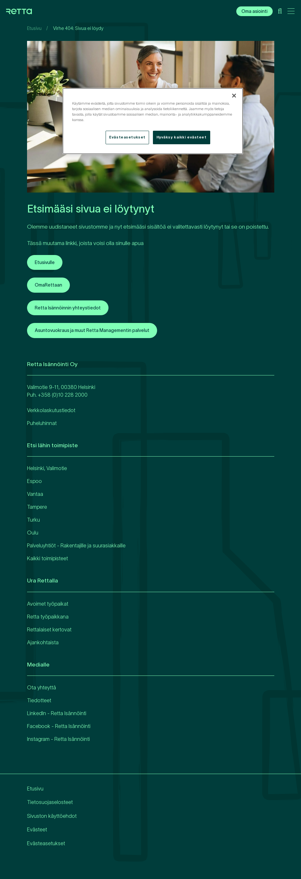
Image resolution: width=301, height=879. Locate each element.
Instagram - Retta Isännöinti (58, 739)
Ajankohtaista (43, 642)
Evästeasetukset (46, 843)
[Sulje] (234, 96)
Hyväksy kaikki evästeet (181, 137)
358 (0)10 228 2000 (64, 395)
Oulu (32, 532)
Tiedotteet (39, 700)
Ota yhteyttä (41, 687)
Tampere (37, 507)
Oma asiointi (254, 11)
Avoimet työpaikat (47, 604)
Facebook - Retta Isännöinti (58, 726)
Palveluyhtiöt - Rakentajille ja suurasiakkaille (76, 545)
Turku (33, 520)
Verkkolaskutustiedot (51, 410)
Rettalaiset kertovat (49, 629)
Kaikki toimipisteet (47, 558)
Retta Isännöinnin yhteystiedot (68, 307)
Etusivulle (45, 262)
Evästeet (37, 829)
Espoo (34, 481)
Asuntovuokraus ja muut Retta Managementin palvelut (92, 330)
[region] (152, 121)
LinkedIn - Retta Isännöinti (56, 713)
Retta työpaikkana (48, 616)
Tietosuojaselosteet (50, 802)
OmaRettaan (48, 285)
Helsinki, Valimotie (47, 468)
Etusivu (34, 28)
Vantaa (35, 494)
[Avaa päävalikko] (291, 12)
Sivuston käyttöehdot (52, 816)
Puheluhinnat (42, 423)
